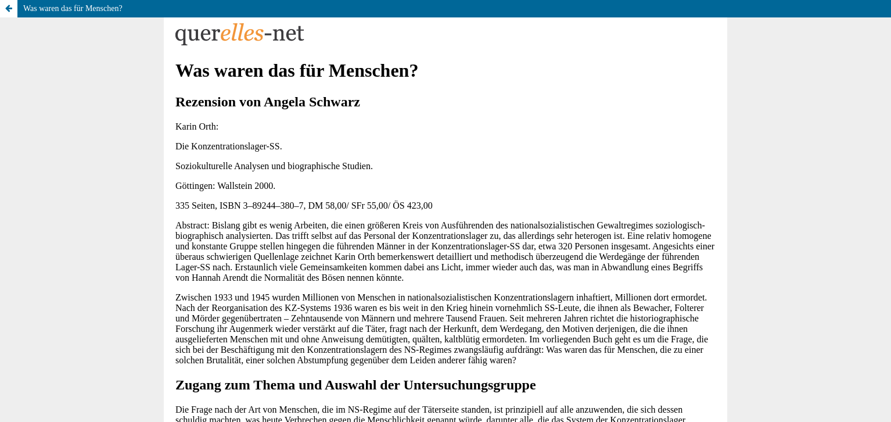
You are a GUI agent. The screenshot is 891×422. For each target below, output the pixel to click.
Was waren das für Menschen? (73, 8)
